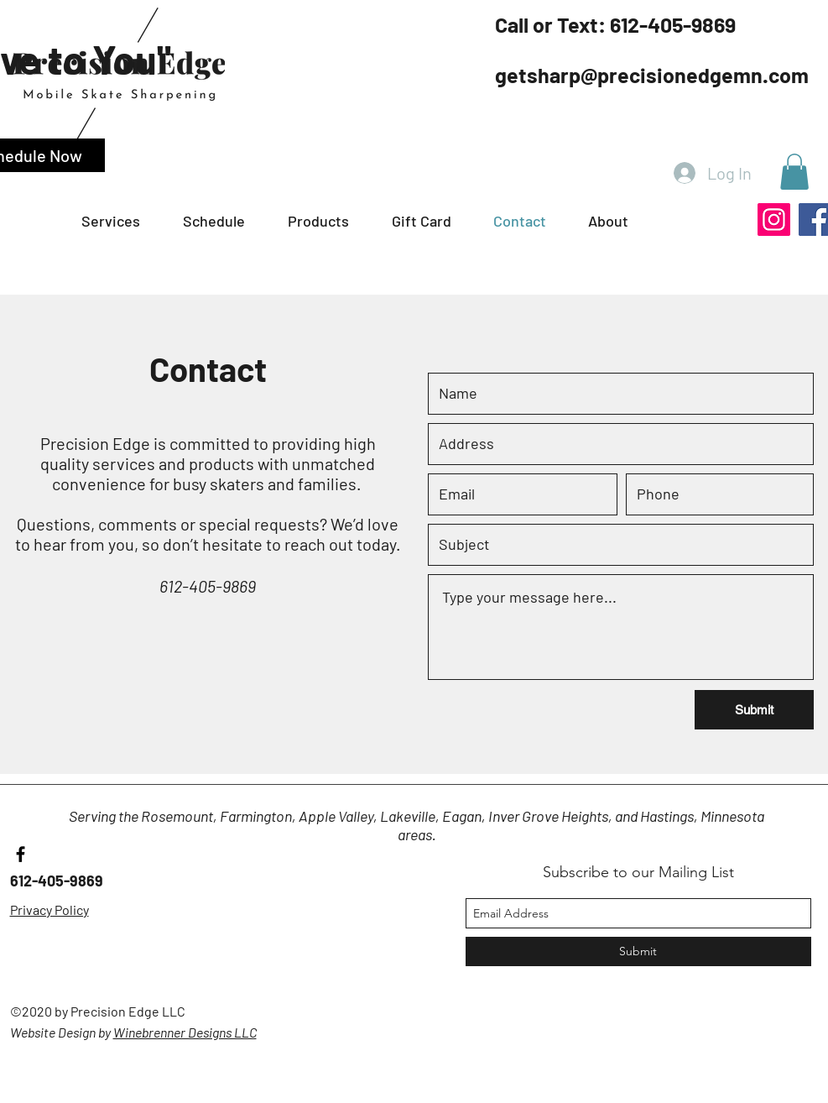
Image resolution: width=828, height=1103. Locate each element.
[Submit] (754, 709)
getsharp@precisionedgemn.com (652, 74)
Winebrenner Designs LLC (185, 1032)
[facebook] (20, 854)
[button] (226, 221)
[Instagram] (774, 219)
